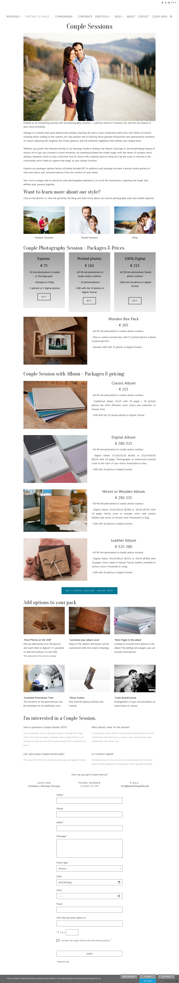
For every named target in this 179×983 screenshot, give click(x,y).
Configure (147, 976)
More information (129, 976)
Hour (59, 890)
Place (59, 903)
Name (60, 794)
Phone (59, 808)
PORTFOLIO (102, 16)
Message (61, 836)
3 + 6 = (60, 932)
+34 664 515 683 (89, 786)
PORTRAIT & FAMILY (37, 16)
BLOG (118, 16)
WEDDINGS (12, 16)
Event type (62, 862)
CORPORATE (85, 16)
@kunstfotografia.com (137, 786)
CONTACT (143, 16)
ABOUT (131, 16)
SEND (89, 953)
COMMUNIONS (63, 16)
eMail (60, 822)
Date (59, 876)
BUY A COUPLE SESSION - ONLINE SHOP (89, 590)
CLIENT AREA (159, 16)
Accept (148, 981)
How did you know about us (71, 917)
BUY (44, 296)
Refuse (166, 977)
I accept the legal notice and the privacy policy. (85, 940)
